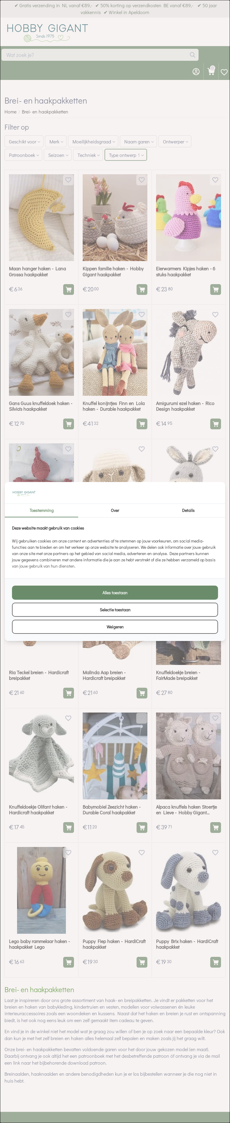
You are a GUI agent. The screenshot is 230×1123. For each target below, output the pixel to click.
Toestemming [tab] (42, 510)
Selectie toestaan (115, 610)
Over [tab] (115, 510)
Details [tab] (188, 510)
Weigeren (115, 627)
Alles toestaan (115, 592)
